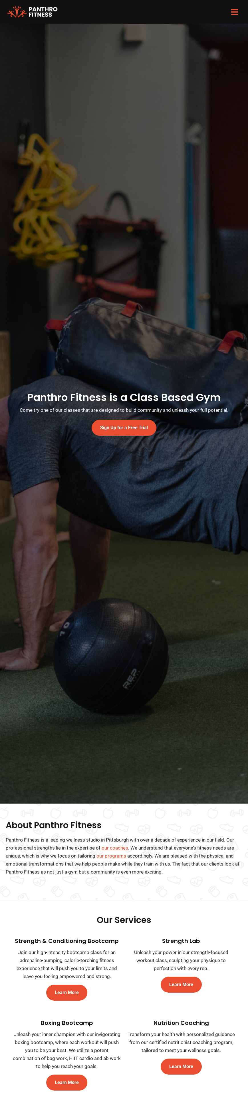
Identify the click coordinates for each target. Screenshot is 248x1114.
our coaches (115, 853)
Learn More (67, 997)
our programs (111, 861)
